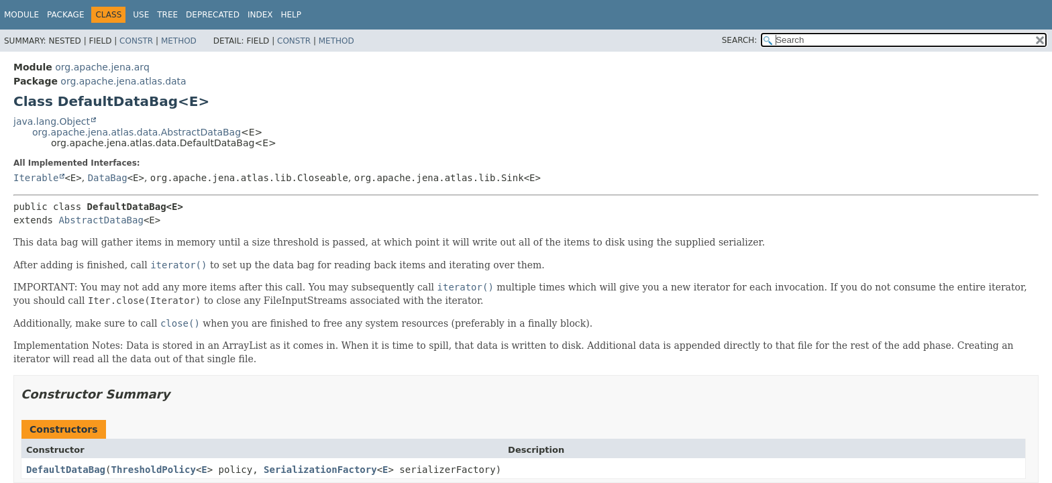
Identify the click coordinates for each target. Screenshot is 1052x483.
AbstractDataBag (100, 220)
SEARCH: (739, 40)
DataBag (107, 177)
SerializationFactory (320, 469)
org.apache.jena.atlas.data (123, 81)
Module (21, 14)
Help (290, 14)
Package (65, 14)
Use (141, 14)
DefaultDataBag (65, 469)
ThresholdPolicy (153, 469)
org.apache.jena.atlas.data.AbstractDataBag (136, 132)
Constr (136, 41)
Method (179, 41)
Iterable (35, 177)
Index (260, 14)
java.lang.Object (51, 121)
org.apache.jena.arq (102, 67)
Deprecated (213, 14)
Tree (167, 14)
